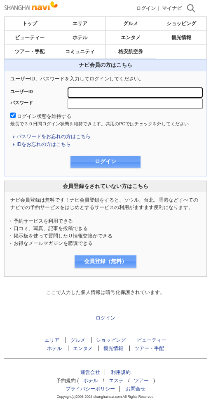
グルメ (130, 23)
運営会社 (90, 372)
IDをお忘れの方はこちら (43, 144)
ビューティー (30, 37)
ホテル (80, 37)
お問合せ (135, 389)
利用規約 (121, 372)
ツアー (141, 380)
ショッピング (181, 23)
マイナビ (172, 8)
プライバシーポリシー (90, 389)
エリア (80, 23)
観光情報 (181, 37)
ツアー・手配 (30, 51)
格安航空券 (130, 51)
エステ (116, 380)
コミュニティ (80, 51)
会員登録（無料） (105, 261)
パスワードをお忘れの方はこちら (53, 136)
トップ (29, 23)
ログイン (146, 8)
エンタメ (131, 37)
